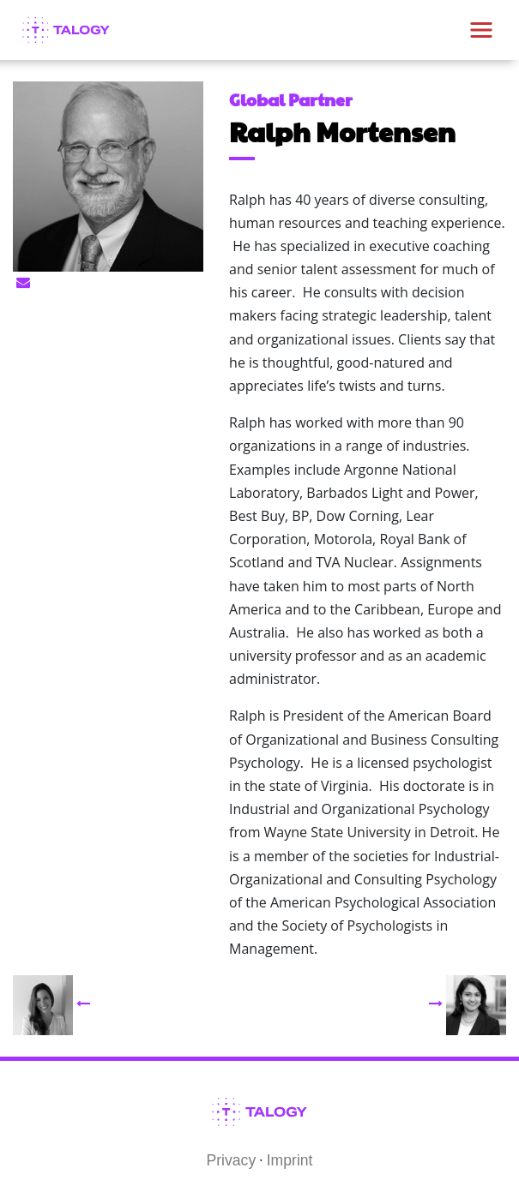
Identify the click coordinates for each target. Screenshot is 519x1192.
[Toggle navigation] (481, 30)
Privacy (231, 1160)
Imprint (290, 1160)
